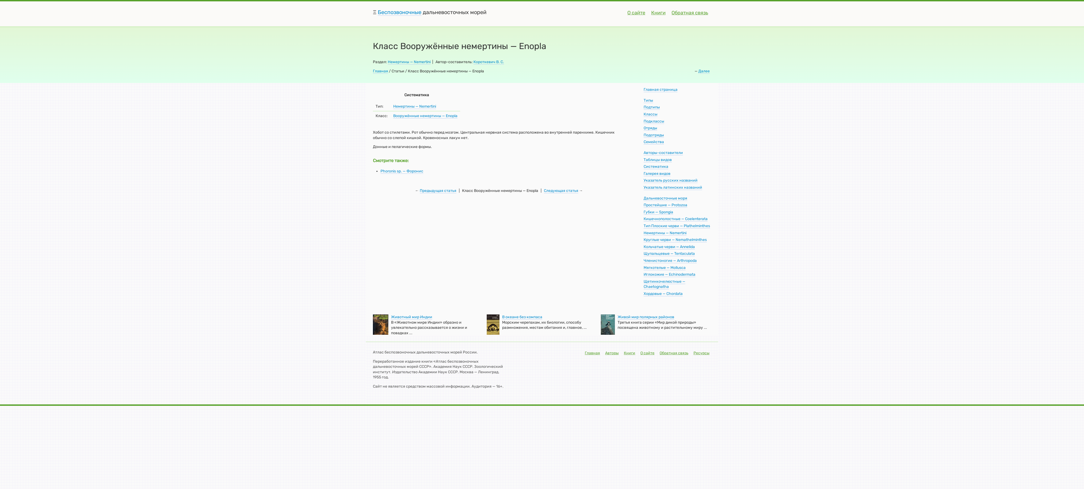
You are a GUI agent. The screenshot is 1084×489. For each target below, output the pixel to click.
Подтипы (652, 107)
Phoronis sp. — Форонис (401, 171)
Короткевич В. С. (488, 62)
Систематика (656, 166)
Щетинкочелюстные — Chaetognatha (664, 284)
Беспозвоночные (399, 12)
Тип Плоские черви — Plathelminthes (677, 226)
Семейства (654, 142)
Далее (704, 71)
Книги (658, 13)
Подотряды (654, 135)
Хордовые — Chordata (663, 293)
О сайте (636, 13)
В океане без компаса (522, 317)
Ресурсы (701, 353)
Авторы (612, 353)
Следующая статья (561, 190)
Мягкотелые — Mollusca (665, 267)
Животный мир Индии (411, 317)
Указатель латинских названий (673, 187)
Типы (648, 100)
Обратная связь (690, 13)
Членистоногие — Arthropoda (670, 260)
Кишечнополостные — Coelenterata (676, 219)
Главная (380, 71)
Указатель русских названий (671, 180)
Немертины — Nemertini (409, 62)
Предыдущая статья (438, 190)
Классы (650, 114)
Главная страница (661, 89)
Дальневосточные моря (665, 198)
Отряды (650, 128)
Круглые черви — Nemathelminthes (675, 239)
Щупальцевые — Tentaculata (669, 253)
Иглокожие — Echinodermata (669, 274)
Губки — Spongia (658, 212)
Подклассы (654, 121)
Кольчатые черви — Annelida (669, 246)
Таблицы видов (658, 159)
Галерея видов (657, 173)
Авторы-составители (663, 152)
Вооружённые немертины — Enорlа (425, 116)
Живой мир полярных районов (646, 317)
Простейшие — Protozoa (665, 205)
